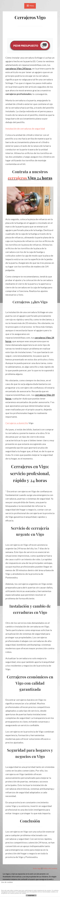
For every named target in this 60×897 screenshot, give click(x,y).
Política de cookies (50, 868)
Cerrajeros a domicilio (16, 423)
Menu (31, 6)
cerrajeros (17, 177)
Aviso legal (37, 868)
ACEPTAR (31, 895)
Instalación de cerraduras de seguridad (25, 128)
